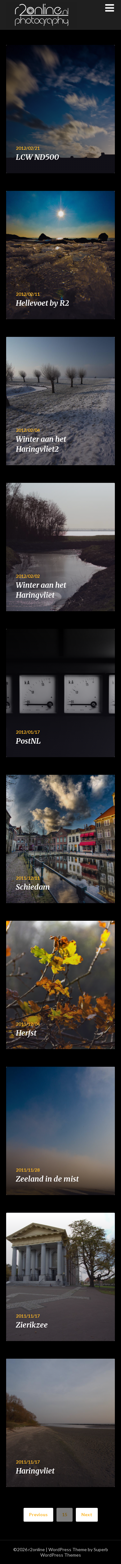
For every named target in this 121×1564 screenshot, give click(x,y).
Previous (38, 1514)
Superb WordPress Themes (74, 1552)
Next (86, 1514)
